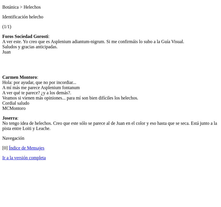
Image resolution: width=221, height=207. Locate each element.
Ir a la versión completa (24, 157)
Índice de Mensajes (27, 147)
